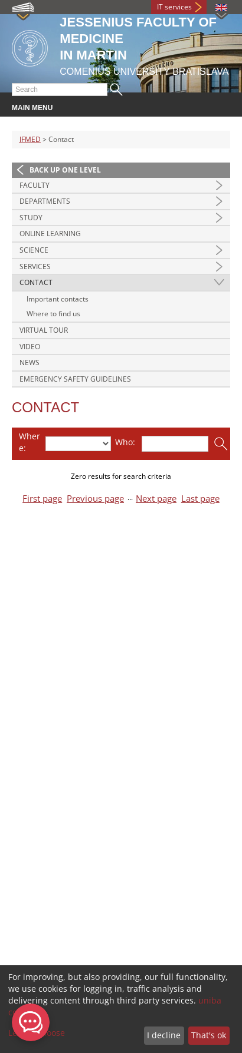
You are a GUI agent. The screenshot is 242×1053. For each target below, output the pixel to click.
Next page (156, 498)
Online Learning (50, 234)
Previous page (95, 498)
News (29, 362)
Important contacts (58, 299)
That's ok (208, 1035)
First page (42, 498)
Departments (44, 201)
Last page (200, 498)
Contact (36, 282)
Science (33, 250)
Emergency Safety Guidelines (75, 379)
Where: (29, 442)
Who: (125, 442)
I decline (164, 1035)
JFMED (30, 139)
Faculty (34, 185)
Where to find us (53, 314)
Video (29, 347)
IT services (174, 7)
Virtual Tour (43, 330)
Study (30, 218)
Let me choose (36, 1032)
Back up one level (65, 170)
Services (35, 266)
